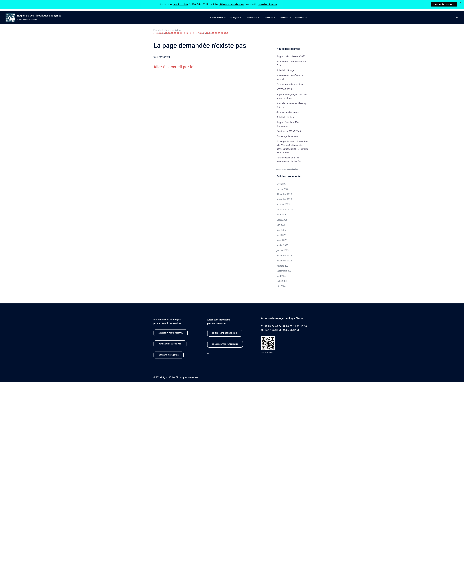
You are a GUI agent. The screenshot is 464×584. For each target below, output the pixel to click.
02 (157, 33)
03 (160, 33)
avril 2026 (281, 184)
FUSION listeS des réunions (225, 344)
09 (178, 33)
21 (204, 33)
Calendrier (268, 17)
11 (181, 33)
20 (201, 33)
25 (213, 33)
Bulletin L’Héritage (285, 70)
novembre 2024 (284, 260)
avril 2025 (281, 235)
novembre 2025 (284, 199)
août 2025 (281, 214)
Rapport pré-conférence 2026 (290, 56)
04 (163, 33)
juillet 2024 (281, 281)
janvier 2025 (282, 250)
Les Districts (251, 17)
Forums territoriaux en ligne (289, 84)
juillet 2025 (281, 219)
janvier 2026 (282, 189)
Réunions (284, 17)
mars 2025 (281, 240)
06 (169, 33)
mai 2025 (281, 230)
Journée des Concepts (287, 112)
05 (166, 33)
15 (193, 33)
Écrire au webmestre (169, 355)
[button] (457, 17)
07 (172, 33)
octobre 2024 (282, 265)
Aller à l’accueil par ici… (177, 66)
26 (216, 33)
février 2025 (282, 245)
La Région (234, 17)
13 (187, 33)
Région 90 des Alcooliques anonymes (39, 15)
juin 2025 (280, 225)
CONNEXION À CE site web (170, 344)
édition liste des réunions (224, 333)
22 (207, 33)
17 (198, 33)
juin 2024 (280, 286)
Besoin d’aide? (216, 17)
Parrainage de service (287, 136)
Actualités (299, 17)
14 (190, 33)
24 (210, 33)
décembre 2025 (284, 194)
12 (184, 33)
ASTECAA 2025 (284, 89)
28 (222, 33)
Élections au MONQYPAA (288, 131)
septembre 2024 (284, 271)
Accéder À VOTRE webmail (171, 333)
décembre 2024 (284, 255)
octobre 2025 (282, 204)
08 (175, 33)
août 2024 (281, 276)
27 (219, 33)
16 (195, 33)
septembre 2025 (284, 209)
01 (155, 33)
